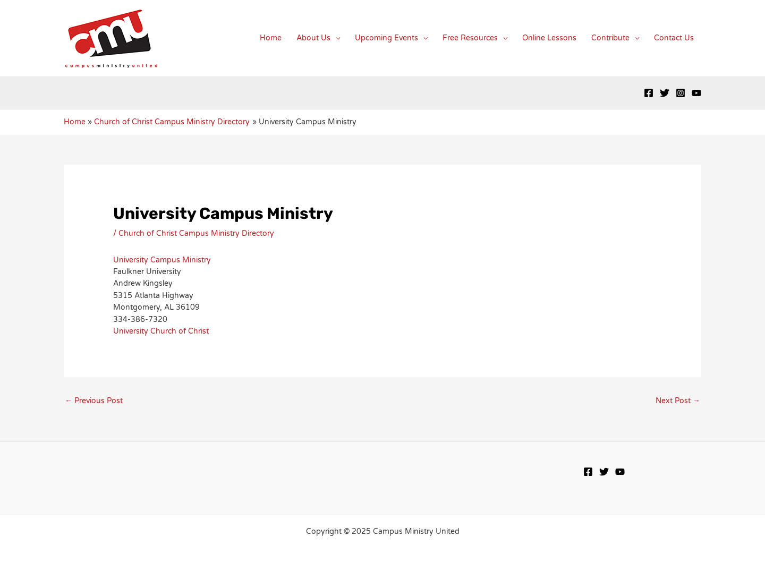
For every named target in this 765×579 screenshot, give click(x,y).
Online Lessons (549, 37)
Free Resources (470, 37)
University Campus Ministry (162, 260)
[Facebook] (648, 93)
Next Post (678, 400)
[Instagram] (680, 93)
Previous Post (94, 400)
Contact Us (674, 37)
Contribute (610, 37)
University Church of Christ (161, 331)
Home (271, 37)
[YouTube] (696, 93)
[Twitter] (664, 93)
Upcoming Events (386, 37)
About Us (313, 37)
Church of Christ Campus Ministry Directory (196, 233)
